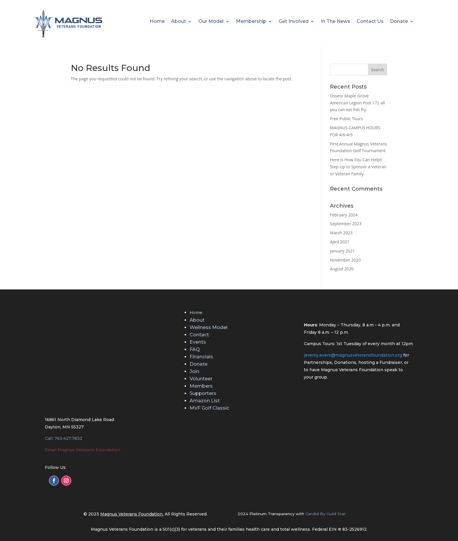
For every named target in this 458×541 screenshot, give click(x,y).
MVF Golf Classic (209, 408)
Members (201, 386)
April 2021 (339, 242)
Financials (201, 356)
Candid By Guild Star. (325, 513)
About (178, 21)
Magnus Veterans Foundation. (132, 514)
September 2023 (346, 223)
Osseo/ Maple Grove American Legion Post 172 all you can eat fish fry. (357, 103)
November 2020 (345, 260)
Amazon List (205, 400)
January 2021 (342, 251)
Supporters (203, 393)
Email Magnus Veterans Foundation (82, 449)
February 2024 (343, 215)
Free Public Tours (346, 118)
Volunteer (201, 378)
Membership (251, 21)
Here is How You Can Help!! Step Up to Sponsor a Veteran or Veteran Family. (358, 167)
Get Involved (294, 21)
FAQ (195, 349)
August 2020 (342, 269)
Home (157, 21)
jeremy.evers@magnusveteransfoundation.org (353, 355)
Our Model (211, 21)
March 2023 (341, 232)
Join (194, 371)
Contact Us (370, 21)
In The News (335, 21)
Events (198, 342)
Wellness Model (208, 327)
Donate (399, 21)
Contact (199, 335)
